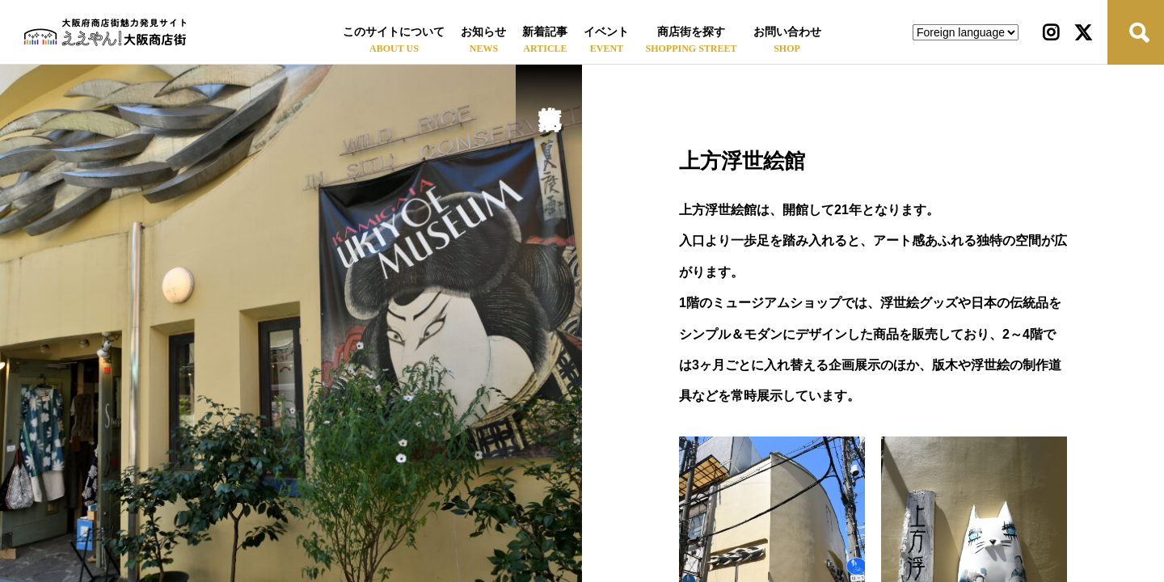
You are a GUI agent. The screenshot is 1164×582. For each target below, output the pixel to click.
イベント (606, 32)
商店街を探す (691, 32)
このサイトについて (394, 32)
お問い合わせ (787, 32)
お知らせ (483, 32)
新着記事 (544, 32)
